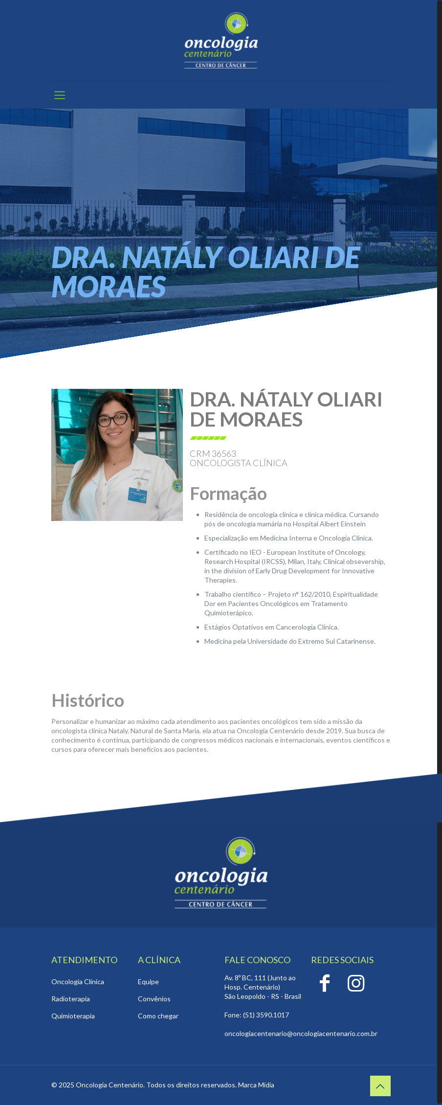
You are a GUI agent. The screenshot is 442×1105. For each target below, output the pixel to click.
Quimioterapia (73, 1016)
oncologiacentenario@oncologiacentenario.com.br (300, 1033)
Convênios (154, 998)
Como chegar (158, 1016)
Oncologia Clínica (77, 981)
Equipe (148, 981)
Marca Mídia (256, 1085)
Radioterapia (70, 998)
